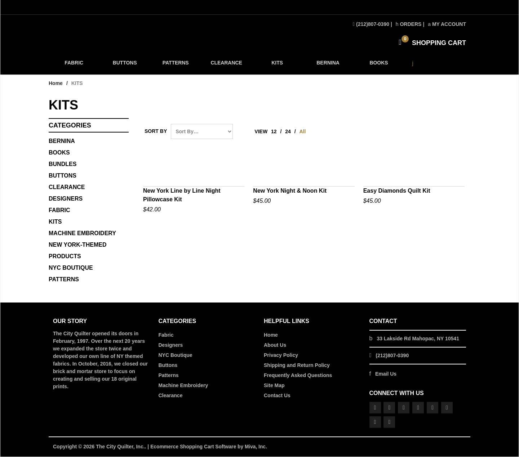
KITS (276, 65)
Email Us (385, 374)
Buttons (62, 176)
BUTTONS (124, 65)
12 (274, 132)
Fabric (166, 336)
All (303, 132)
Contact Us (277, 396)
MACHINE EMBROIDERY (82, 234)
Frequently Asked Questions (298, 376)
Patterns (169, 376)
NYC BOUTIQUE (71, 268)
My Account (447, 24)
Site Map (274, 386)
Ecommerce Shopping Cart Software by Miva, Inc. (209, 447)
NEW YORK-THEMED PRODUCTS (78, 251)
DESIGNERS (66, 199)
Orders (409, 24)
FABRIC (74, 65)
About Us (275, 346)
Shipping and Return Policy (297, 366)
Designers (171, 346)
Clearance (171, 396)
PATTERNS (175, 65)
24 (288, 132)
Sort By (156, 132)
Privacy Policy (281, 356)
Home (56, 84)
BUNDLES (62, 165)
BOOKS (377, 65)
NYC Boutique (175, 356)
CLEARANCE (226, 65)
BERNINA (327, 65)
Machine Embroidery (183, 386)
